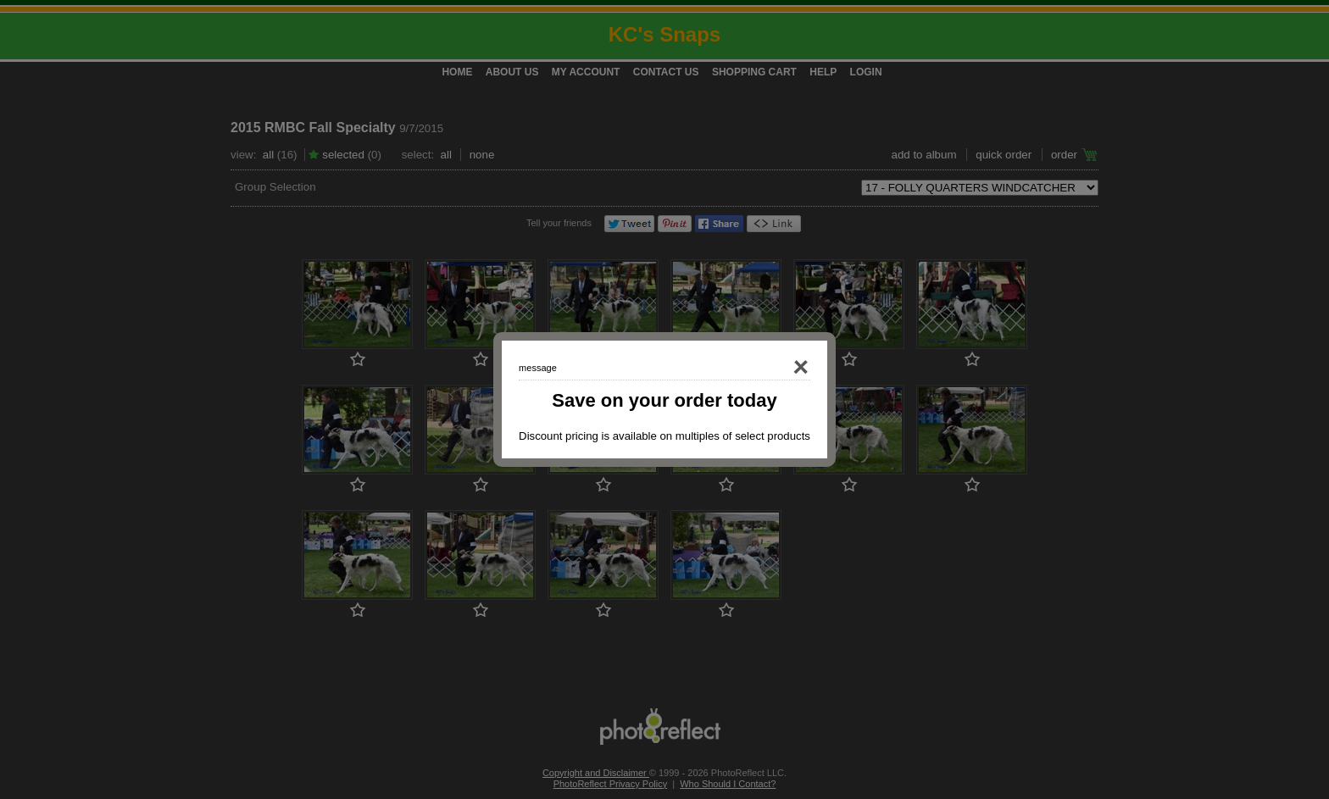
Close (778, 368)
